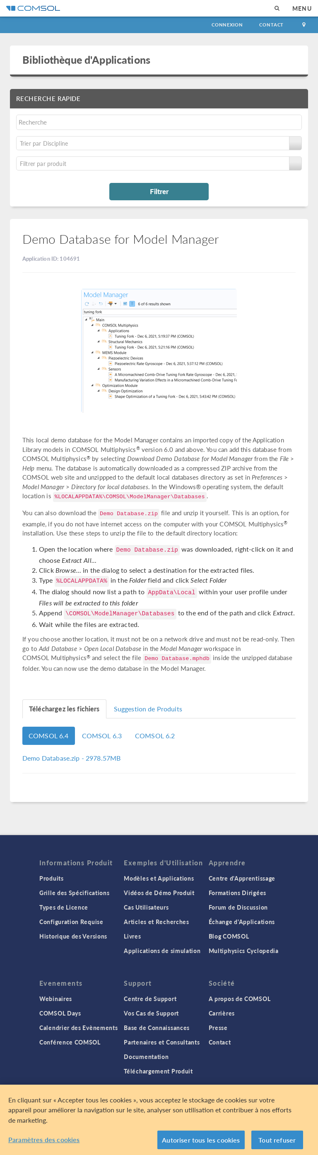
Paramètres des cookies (44, 1142)
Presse (218, 1027)
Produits (51, 878)
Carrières (222, 1013)
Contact (271, 25)
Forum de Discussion (238, 907)
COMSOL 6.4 (49, 735)
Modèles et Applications (159, 878)
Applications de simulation (162, 950)
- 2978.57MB (71, 758)
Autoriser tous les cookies (201, 1143)
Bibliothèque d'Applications (86, 59)
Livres (132, 936)
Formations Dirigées (237, 892)
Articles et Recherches (156, 921)
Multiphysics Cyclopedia (244, 950)
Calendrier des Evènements (78, 1027)
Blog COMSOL (229, 936)
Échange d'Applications (242, 921)
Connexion (227, 25)
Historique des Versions (73, 936)
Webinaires (55, 998)
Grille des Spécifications (74, 892)
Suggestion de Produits (148, 708)
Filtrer (159, 191)
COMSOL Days (60, 1013)
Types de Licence (63, 907)
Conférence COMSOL (70, 1042)
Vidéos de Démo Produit (159, 892)
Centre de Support (150, 998)
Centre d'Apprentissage (242, 878)
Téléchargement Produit (158, 1071)
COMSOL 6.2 (155, 735)
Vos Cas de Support (151, 1013)
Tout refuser (277, 1143)
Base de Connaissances (157, 1027)
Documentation (146, 1056)
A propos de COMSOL (240, 998)
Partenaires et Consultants (162, 1042)
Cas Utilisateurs (146, 907)
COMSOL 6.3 (102, 735)
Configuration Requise (71, 921)
